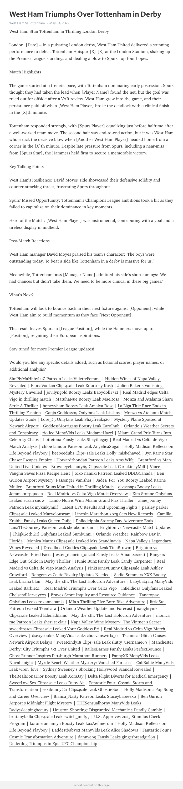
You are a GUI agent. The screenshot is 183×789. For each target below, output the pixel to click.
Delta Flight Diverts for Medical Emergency (128, 676)
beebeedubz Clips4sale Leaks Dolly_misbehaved (96, 453)
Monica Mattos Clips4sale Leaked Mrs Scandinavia (74, 541)
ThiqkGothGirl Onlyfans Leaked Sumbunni (52, 534)
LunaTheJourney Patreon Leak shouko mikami (52, 527)
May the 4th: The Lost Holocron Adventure (85, 581)
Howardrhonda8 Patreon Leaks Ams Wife (95, 460)
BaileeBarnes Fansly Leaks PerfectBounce (123, 649)
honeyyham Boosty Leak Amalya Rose (78, 405)
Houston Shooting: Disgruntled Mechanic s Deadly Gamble (107, 709)
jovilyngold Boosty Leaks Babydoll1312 (82, 392)
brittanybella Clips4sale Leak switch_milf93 (49, 716)
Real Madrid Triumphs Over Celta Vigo (80, 588)
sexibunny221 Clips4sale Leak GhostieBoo (81, 689)
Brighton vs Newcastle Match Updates (135, 527)
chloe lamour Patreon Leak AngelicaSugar (81, 446)
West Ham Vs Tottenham (27, 23)
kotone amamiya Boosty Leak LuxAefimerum (71, 723)
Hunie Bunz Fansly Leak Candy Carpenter (113, 561)
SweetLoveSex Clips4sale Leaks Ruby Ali (47, 682)
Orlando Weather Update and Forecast (96, 608)
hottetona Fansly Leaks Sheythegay (75, 439)
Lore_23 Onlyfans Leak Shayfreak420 (75, 419)
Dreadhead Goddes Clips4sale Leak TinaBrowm (87, 547)
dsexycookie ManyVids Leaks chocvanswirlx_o (75, 635)
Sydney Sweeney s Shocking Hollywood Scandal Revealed (97, 669)
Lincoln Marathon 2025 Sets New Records (114, 513)
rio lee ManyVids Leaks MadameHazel (77, 432)
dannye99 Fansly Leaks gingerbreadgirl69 (116, 737)
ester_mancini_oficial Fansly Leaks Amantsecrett (100, 554)
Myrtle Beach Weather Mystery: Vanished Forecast (85, 662)
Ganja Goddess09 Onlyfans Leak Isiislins (82, 412)
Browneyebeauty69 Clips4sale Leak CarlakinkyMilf (98, 466)
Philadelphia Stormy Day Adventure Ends (114, 520)
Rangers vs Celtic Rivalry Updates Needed (70, 574)
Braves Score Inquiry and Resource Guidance (93, 595)
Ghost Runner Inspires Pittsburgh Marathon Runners (58, 655)
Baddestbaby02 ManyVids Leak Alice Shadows (95, 730)
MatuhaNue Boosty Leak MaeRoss (87, 399)
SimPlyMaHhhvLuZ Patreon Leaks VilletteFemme (55, 378)
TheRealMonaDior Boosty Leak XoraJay (46, 676)
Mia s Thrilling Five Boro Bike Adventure (107, 601)
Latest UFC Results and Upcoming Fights (99, 507)
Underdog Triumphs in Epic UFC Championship (53, 743)
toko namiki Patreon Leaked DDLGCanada (113, 473)
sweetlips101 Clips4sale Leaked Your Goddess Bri (54, 628)
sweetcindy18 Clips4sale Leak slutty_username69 (101, 642)
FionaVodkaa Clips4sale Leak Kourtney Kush (72, 385)
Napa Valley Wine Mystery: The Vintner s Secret (116, 622)
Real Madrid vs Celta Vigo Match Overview (87, 493)
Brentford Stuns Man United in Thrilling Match (70, 486)
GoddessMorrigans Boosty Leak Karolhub (81, 426)
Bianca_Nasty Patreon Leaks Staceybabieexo (95, 696)
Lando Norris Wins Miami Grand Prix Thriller (91, 500)
